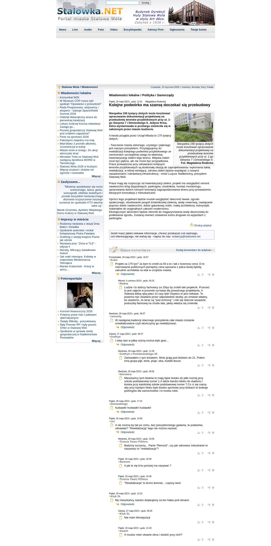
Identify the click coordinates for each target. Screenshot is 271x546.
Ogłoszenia (177, 29)
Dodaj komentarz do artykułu (193, 250)
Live (75, 29)
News (62, 29)
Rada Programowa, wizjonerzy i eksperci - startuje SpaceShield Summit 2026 (79, 110)
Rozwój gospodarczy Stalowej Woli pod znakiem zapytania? (81, 132)
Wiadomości (90, 87)
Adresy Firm (155, 29)
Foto (101, 29)
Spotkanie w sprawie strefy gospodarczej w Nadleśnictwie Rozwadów (78, 334)
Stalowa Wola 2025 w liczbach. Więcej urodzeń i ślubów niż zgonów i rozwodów (79, 169)
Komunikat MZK (69, 97)
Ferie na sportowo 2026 (74, 136)
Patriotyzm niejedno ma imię (77, 140)
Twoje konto (199, 29)
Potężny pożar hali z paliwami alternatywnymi (78, 316)
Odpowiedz (128, 274)
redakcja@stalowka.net (186, 236)
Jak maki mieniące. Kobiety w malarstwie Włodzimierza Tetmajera (78, 260)
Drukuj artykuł (203, 225)
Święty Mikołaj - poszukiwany (78, 321)
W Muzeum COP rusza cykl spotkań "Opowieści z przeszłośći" (80, 102)
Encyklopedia (133, 29)
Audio (88, 29)
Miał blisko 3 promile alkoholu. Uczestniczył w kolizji (78, 145)
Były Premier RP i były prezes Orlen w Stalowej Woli (78, 326)
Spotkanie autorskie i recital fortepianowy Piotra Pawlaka (77, 232)
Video (113, 29)
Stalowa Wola (70, 87)
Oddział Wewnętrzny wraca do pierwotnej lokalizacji (78, 119)
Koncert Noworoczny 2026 (76, 311)
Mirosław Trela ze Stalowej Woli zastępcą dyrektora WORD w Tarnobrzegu (79, 160)
